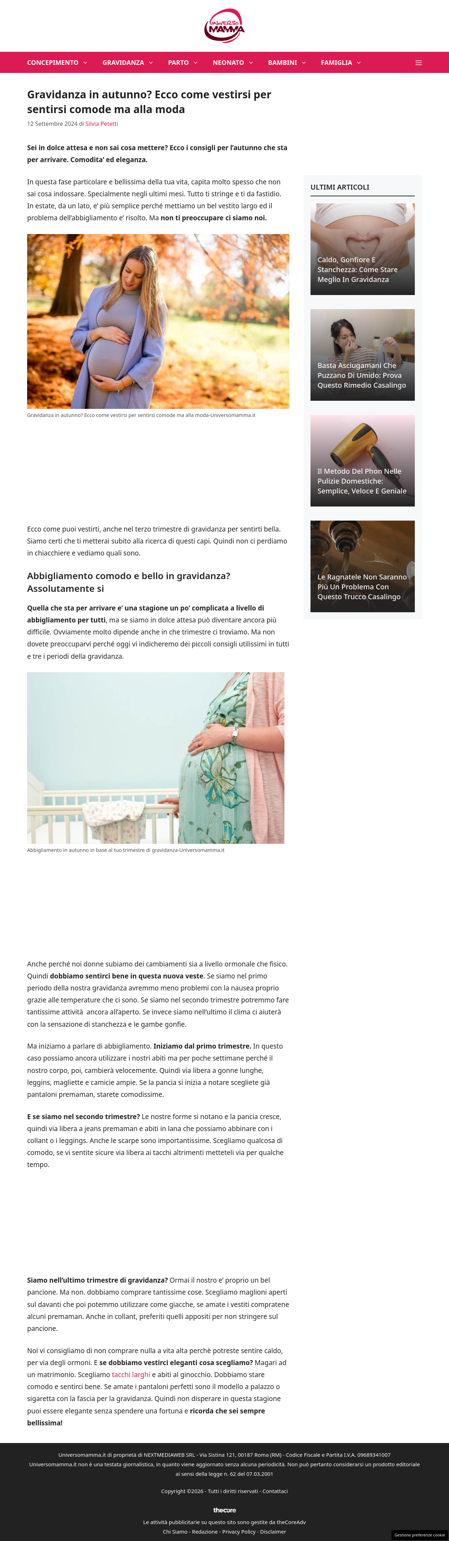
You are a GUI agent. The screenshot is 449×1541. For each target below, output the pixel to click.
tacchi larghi (131, 1374)
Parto (187, 62)
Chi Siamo (175, 1531)
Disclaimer (273, 1531)
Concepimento (61, 62)
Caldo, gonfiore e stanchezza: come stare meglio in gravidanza (358, 269)
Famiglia (345, 62)
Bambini (291, 62)
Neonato (237, 62)
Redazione (205, 1531)
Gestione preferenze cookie (419, 1534)
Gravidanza (132, 62)
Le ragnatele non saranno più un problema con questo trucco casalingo (362, 586)
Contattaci (275, 1490)
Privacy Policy (239, 1531)
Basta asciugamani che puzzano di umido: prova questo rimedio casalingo (362, 375)
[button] (418, 62)
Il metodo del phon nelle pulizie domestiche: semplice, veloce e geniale (362, 481)
